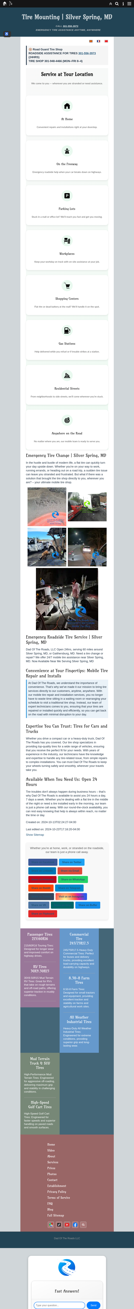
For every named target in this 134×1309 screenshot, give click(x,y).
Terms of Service (58, 1198)
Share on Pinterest (42, 879)
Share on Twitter (71, 862)
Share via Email (70, 870)
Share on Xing (62, 905)
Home (51, 1144)
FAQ (50, 1203)
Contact (52, 1180)
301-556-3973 (70, 26)
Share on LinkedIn (42, 870)
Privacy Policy (56, 1192)
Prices (51, 1168)
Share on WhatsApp (73, 879)
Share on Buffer (87, 905)
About (51, 1156)
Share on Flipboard (42, 913)
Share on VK (38, 905)
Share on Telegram (69, 888)
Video (51, 1150)
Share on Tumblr (41, 896)
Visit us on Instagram (71, 896)
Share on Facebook (42, 862)
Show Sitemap (35, 834)
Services (52, 1162)
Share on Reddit (41, 888)
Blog (50, 1209)
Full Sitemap (55, 1215)
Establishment (56, 1186)
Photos (52, 1174)
